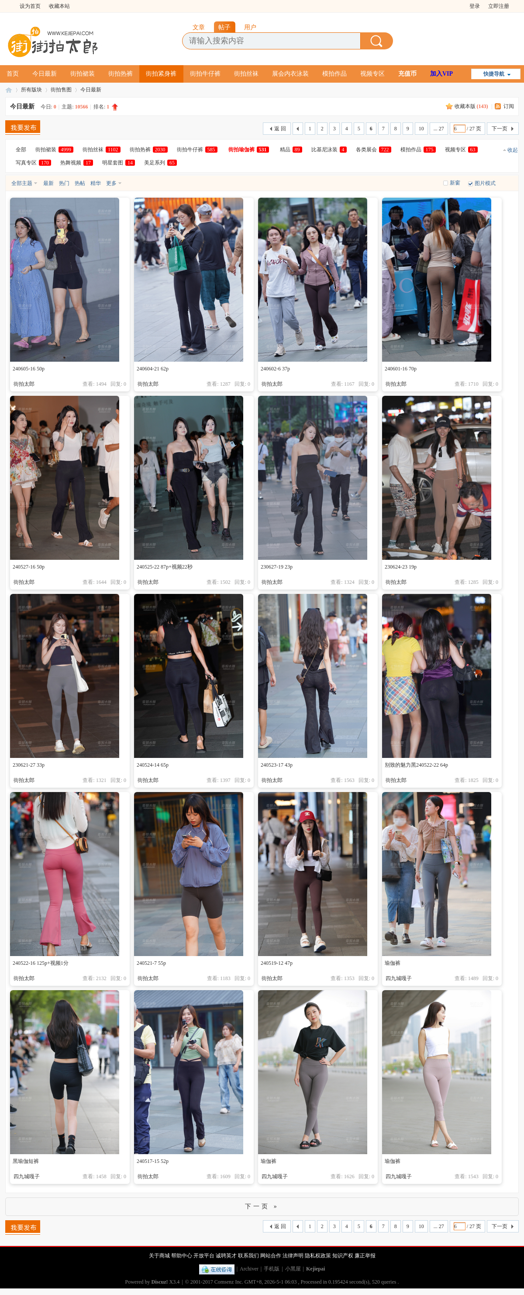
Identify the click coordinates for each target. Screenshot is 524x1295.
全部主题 (21, 183)
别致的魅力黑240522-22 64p (416, 765)
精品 (291, 150)
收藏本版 (471, 106)
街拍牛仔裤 (205, 73)
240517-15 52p (153, 1161)
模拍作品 (334, 73)
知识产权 (342, 1256)
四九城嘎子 (399, 978)
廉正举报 (365, 1256)
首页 (13, 73)
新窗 (455, 183)
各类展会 (373, 150)
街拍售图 (61, 90)
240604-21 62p (153, 369)
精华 (95, 183)
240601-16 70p (401, 369)
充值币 (407, 73)
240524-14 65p (153, 765)
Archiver (249, 1269)
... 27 (439, 129)
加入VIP (441, 73)
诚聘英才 (226, 1256)
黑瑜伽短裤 (26, 1161)
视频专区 (372, 73)
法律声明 (293, 1256)
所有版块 (31, 90)
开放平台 (203, 1256)
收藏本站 (59, 6)
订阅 (508, 106)
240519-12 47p (277, 963)
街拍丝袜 (246, 73)
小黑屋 (293, 1269)
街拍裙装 (82, 73)
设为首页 (30, 6)
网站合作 (270, 1256)
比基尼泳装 (329, 150)
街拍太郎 (8, 90)
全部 (21, 150)
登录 (474, 6)
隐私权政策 (318, 1256)
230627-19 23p (277, 567)
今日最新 (44, 73)
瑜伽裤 (392, 963)
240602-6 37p (275, 369)
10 (421, 129)
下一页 (499, 129)
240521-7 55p (151, 963)
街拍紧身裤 (161, 73)
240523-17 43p (277, 765)
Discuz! (160, 1282)
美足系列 (160, 163)
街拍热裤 (120, 73)
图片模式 (485, 183)
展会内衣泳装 (290, 73)
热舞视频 (76, 163)
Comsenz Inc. (228, 1282)
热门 (64, 183)
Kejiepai (315, 1269)
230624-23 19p (401, 567)
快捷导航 (493, 74)
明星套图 (118, 163)
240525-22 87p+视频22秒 (165, 567)
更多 (111, 183)
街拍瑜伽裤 (248, 150)
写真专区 (33, 163)
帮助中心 (181, 1256)
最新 (48, 183)
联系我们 (248, 1256)
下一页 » (262, 1206)
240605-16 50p (29, 369)
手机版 (271, 1269)
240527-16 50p (29, 567)
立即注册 (498, 6)
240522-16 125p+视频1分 (41, 963)
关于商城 (159, 1256)
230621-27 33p (29, 765)
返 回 (280, 129)
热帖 (80, 183)
